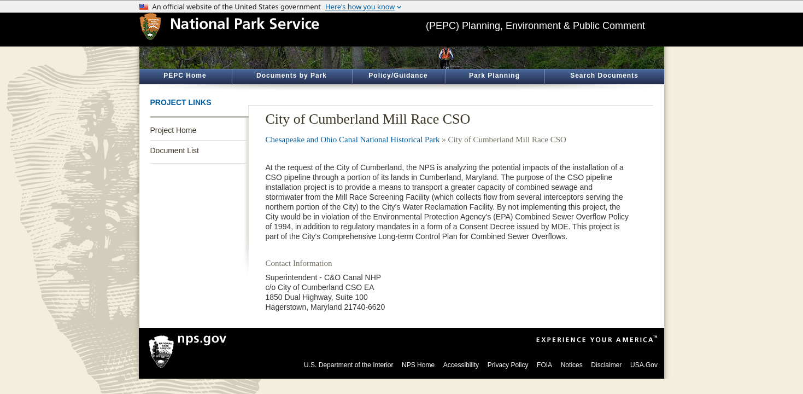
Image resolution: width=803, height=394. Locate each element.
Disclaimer (606, 365)
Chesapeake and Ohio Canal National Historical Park (353, 139)
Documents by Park (291, 75)
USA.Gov (644, 365)
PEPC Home (184, 75)
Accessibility (461, 365)
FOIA (544, 365)
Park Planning (494, 75)
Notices (572, 365)
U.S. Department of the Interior (348, 365)
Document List (174, 150)
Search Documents (604, 75)
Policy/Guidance (397, 75)
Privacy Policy (508, 365)
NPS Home (418, 365)
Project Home (173, 130)
